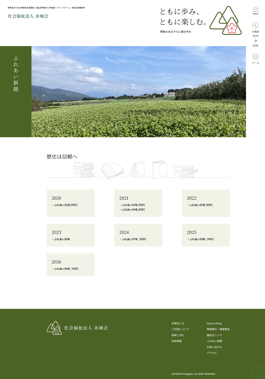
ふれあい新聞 (214, 341)
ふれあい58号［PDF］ (203, 239)
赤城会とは (178, 323)
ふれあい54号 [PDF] (133, 209)
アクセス (212, 353)
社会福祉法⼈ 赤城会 (28, 16)
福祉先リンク (214, 335)
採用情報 (177, 341)
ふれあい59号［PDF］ (67, 268)
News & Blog (214, 323)
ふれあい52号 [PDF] (66, 205)
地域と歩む (178, 335)
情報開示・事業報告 (218, 329)
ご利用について (181, 329)
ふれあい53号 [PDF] (133, 205)
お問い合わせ (214, 347)
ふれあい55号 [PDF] (201, 205)
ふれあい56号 (62, 239)
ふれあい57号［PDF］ (135, 239)
